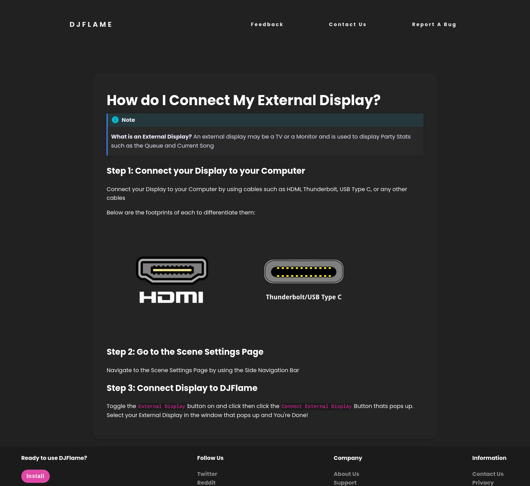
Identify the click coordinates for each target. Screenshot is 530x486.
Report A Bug (434, 24)
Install (35, 476)
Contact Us (348, 24)
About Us (346, 474)
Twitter (207, 474)
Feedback (267, 24)
